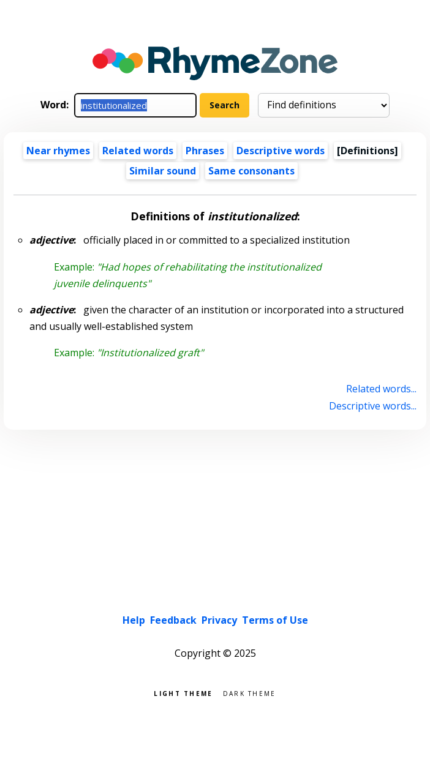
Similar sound (162, 171)
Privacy (219, 620)
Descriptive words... (373, 406)
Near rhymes (58, 150)
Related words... (381, 388)
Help (134, 620)
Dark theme (249, 692)
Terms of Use (275, 620)
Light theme (183, 692)
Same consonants (251, 171)
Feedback (173, 620)
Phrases (205, 150)
